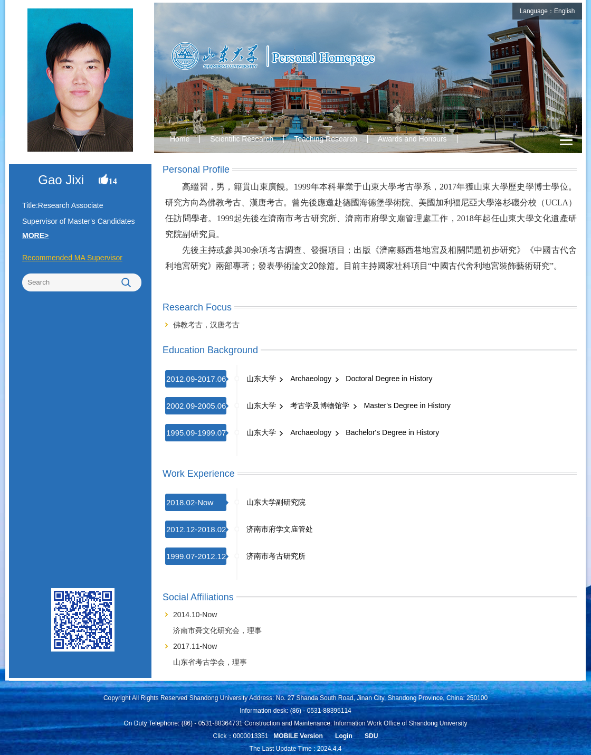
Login (343, 736)
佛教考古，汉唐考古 (206, 324)
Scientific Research (241, 139)
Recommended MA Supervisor (72, 257)
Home (179, 139)
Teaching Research (325, 139)
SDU (371, 736)
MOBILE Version (297, 736)
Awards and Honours (412, 139)
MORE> (35, 235)
